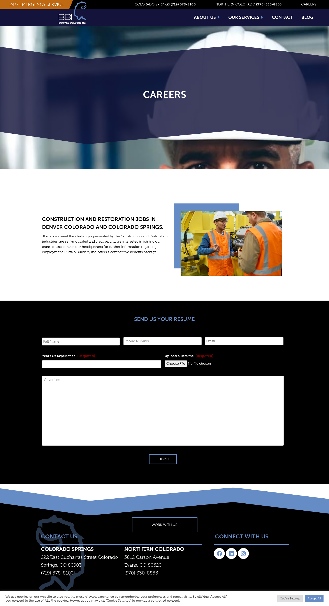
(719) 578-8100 (57, 580)
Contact (282, 17)
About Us (207, 17)
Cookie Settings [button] (290, 598)
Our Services (245, 17)
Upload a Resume (189, 363)
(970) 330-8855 (141, 580)
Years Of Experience (68, 363)
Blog (307, 17)
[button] (36, 4)
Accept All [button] (314, 598)
